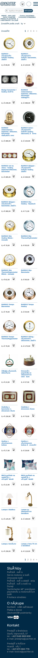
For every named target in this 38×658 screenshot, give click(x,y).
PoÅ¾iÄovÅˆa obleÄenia (21, 581)
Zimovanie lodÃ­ (15, 578)
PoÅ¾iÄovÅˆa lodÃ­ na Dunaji (19, 585)
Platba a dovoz (14, 610)
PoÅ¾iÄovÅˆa (15, 572)
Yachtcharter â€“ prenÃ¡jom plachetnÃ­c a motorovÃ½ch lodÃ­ (21, 592)
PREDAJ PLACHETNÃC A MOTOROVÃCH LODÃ (9, 19)
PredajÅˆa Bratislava (17, 630)
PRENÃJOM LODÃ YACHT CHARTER (9, 16)
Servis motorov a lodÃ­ (18, 575)
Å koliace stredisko (16, 597)
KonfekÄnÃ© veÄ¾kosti (20, 607)
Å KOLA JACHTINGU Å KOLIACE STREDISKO (27, 16)
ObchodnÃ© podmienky (19, 613)
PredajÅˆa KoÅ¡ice (16, 643)
